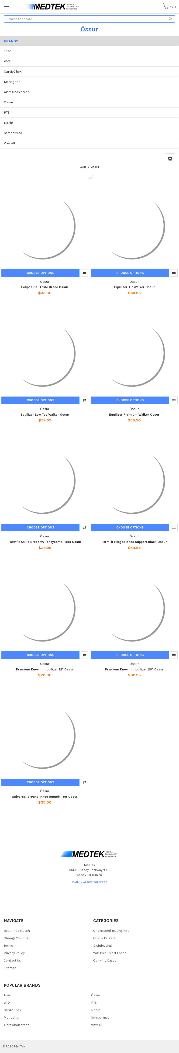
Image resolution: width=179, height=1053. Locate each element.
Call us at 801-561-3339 (89, 882)
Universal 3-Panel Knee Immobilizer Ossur (45, 797)
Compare (84, 273)
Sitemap (10, 968)
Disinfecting (102, 946)
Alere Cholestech (17, 92)
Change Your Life (16, 938)
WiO (7, 61)
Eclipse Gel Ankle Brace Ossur (44, 287)
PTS (7, 112)
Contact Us (12, 960)
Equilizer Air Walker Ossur (134, 287)
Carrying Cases (104, 960)
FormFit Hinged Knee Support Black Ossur (134, 542)
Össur (8, 102)
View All (9, 143)
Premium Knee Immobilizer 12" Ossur (45, 669)
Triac (7, 51)
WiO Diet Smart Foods (109, 953)
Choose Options (40, 273)
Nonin (8, 123)
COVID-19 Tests (104, 938)
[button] (170, 158)
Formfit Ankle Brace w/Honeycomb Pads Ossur (44, 542)
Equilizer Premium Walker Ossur (134, 415)
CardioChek (12, 72)
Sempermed (13, 133)
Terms (8, 946)
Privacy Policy (14, 953)
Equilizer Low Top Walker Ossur (45, 415)
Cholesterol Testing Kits (111, 931)
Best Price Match (17, 931)
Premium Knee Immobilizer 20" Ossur (134, 669)
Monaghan (12, 82)
